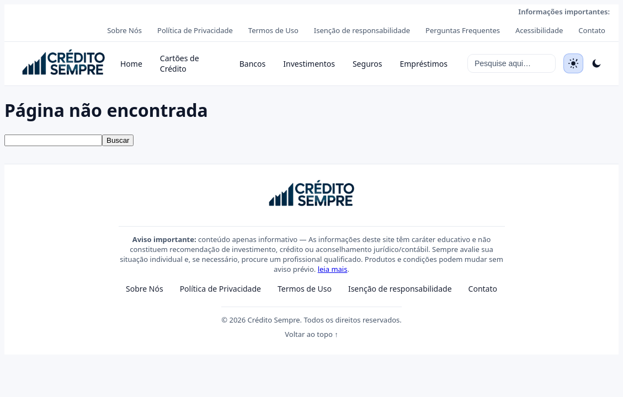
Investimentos (309, 63)
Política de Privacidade (195, 30)
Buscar (118, 140)
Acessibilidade (539, 30)
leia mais (333, 269)
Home (131, 63)
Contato (591, 30)
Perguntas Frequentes (462, 30)
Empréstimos (424, 63)
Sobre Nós (124, 30)
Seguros (367, 63)
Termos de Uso (273, 30)
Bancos (252, 63)
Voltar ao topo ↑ (311, 334)
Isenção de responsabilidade (362, 30)
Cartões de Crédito (179, 63)
